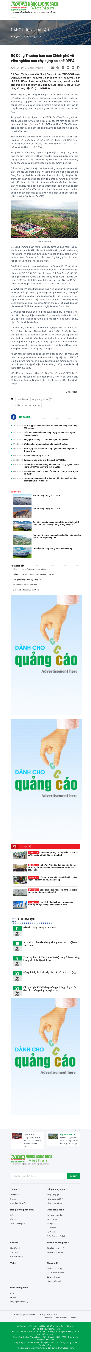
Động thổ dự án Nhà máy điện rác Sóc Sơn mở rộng (49, 972)
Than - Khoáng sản (17, 1223)
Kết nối (14, 1242)
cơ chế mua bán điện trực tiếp (26, 405)
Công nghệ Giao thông (19, 1301)
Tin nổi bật (16, 491)
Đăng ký (73, 1176)
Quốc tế (13, 1199)
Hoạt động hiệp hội (18, 1203)
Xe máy (13, 1297)
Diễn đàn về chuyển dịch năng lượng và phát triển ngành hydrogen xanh (49, 434)
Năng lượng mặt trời (55, 1199)
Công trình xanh (53, 1277)
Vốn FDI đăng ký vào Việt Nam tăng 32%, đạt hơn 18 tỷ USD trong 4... (69, 1140)
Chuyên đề (52, 1263)
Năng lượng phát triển (22, 1209)
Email (73, 1317)
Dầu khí (13, 1219)
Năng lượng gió (53, 1194)
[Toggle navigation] (13, 17)
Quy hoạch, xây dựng (55, 1215)
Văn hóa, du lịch (16, 1256)
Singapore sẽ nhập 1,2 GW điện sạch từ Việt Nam (46, 439)
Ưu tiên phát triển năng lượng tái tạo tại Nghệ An (46, 444)
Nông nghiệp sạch (54, 1281)
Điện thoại (61, 1317)
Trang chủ (16, 36)
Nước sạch (51, 1232)
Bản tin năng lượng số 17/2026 (39, 927)
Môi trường (51, 1228)
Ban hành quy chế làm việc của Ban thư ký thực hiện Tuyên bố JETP (51, 472)
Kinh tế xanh (15, 1248)
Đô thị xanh (51, 1223)
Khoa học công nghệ (58, 1242)
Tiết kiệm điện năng (54, 1268)
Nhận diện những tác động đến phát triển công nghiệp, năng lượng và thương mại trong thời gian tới (51, 465)
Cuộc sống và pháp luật (56, 1236)
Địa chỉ (48, 1317)
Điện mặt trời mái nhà (55, 1272)
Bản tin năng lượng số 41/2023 (37, 455)
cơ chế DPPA (22, 399)
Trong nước (29, 1135)
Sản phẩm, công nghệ (55, 1248)
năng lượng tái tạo (40, 399)
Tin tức (13, 1189)
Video (13, 1263)
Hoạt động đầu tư (67, 1135)
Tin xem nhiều (18, 565)
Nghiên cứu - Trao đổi (55, 1252)
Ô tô (12, 1293)
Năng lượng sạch (32, 36)
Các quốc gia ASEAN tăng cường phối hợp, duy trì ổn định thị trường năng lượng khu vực (49, 989)
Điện (12, 1215)
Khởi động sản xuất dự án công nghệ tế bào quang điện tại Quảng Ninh (50, 449)
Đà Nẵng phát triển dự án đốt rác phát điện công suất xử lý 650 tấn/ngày (50, 427)
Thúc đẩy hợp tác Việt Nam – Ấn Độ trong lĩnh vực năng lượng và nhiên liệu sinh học (51, 959)
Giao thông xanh (19, 1287)
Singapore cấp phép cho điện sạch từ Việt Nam (45, 460)
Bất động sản (52, 1219)
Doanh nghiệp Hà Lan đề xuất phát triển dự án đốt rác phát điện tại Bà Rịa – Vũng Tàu (50, 479)
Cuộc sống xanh (55, 1209)
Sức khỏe (14, 1252)
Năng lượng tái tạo (54, 1203)
